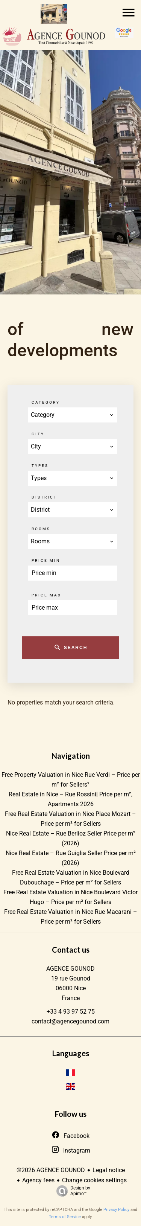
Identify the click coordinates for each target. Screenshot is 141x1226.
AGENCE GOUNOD (70, 968)
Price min (46, 560)
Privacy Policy (116, 1209)
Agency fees (38, 1180)
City (38, 434)
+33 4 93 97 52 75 (71, 1011)
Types (40, 466)
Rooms (41, 529)
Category (46, 402)
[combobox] (72, 414)
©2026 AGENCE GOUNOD (51, 1170)
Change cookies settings (94, 1180)
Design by (71, 1191)
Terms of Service (65, 1216)
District (44, 497)
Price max (46, 595)
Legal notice (108, 1170)
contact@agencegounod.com (70, 1021)
